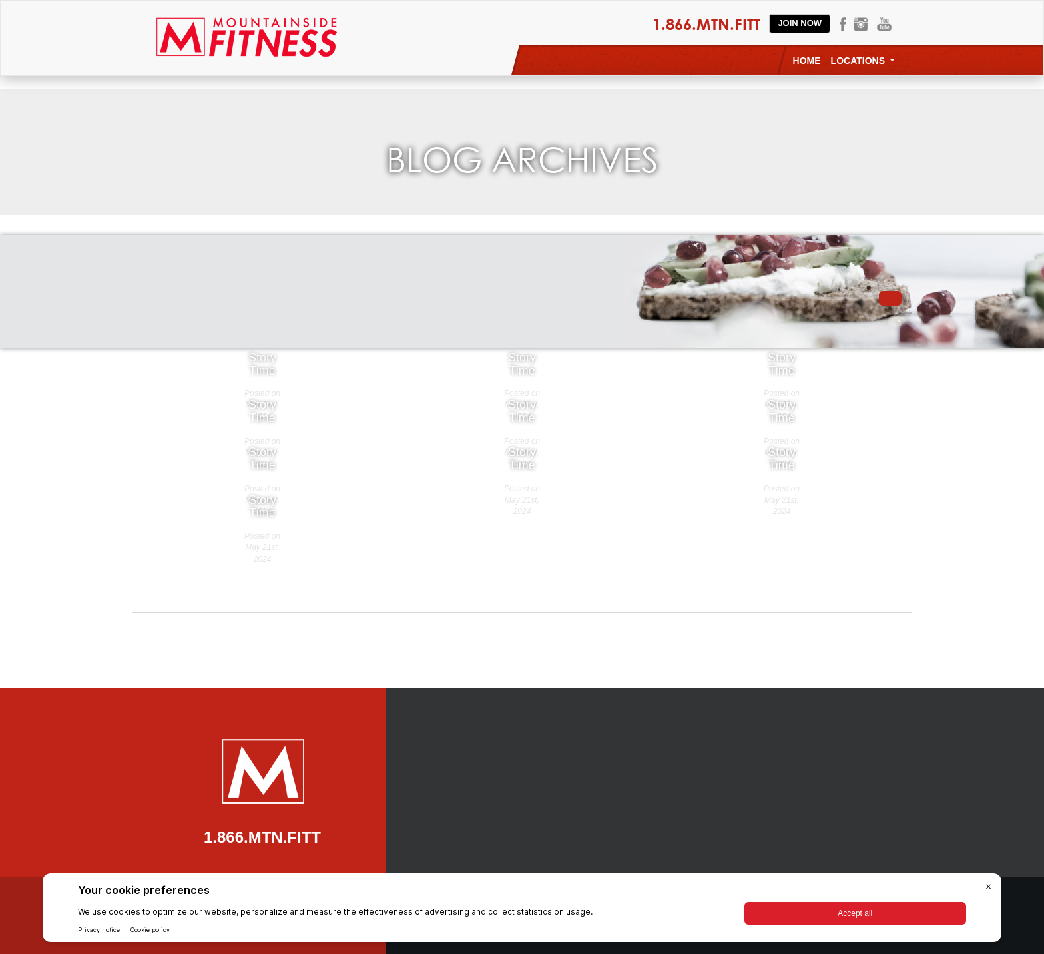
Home (807, 60)
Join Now (800, 23)
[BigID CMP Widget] (522, 911)
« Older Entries (423, 558)
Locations (863, 60)
